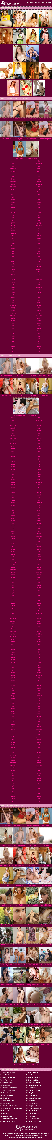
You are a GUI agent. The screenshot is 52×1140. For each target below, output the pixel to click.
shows (39, 305)
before (39, 174)
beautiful (13, 171)
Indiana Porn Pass (35, 1098)
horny (13, 243)
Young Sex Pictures (35, 1108)
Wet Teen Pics (33, 1103)
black (13, 179)
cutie (13, 197)
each (13, 202)
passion (39, 279)
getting (39, 217)
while (39, 346)
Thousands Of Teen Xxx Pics (12, 1108)
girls (39, 220)
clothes (39, 192)
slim (39, 307)
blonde (39, 179)
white (13, 349)
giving (39, 223)
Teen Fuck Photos (34, 1077)
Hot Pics (6, 1113)
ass (39, 166)
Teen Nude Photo (33, 1080)
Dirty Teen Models (35, 1082)
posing (39, 289)
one (13, 277)
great (13, 228)
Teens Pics (6, 1103)
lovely (39, 259)
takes (13, 320)
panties (13, 279)
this (39, 333)
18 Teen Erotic (7, 1116)
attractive (13, 168)
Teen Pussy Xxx (8, 1095)
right (39, 297)
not (39, 271)
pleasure (39, 287)
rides (13, 297)
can (39, 189)
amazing (39, 163)
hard (39, 230)
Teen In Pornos (34, 1113)
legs (13, 253)
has (39, 233)
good (13, 225)
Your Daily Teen (34, 1111)
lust (39, 261)
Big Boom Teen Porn (10, 1106)
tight (13, 336)
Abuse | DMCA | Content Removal (33, 1137)
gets (13, 217)
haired (13, 230)
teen (13, 323)
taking (39, 320)
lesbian (39, 253)
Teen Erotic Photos (8, 1072)
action (13, 161)
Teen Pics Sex (33, 1088)
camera (13, 189)
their (13, 328)
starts (39, 310)
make (13, 264)
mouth (39, 266)
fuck (39, 210)
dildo (13, 199)
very (39, 341)
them (39, 328)
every (13, 205)
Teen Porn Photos (9, 1090)
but (39, 186)
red (39, 295)
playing (13, 287)
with (13, 351)
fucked (13, 212)
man (13, 266)
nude (13, 274)
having (39, 235)
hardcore (13, 233)
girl (13, 220)
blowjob (13, 181)
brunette (13, 186)
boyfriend (39, 184)
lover (13, 261)
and (13, 166)
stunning (13, 315)
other (39, 277)
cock (13, 194)
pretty (13, 292)
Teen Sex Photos (8, 1093)
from (39, 207)
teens (39, 323)
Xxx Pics (31, 1075)
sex (13, 300)
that (13, 326)
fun (13, 215)
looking (13, 259)
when (13, 346)
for (39, 205)
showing (13, 305)
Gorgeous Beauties (35, 1106)
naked (13, 269)
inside (13, 248)
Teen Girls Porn (34, 1116)
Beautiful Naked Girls (10, 1118)
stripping (13, 313)
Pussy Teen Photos (8, 1077)
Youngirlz (32, 1100)
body (39, 181)
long (39, 256)
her (13, 238)
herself (39, 238)
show (39, 302)
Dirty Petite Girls (8, 1100)
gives (13, 223)
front (13, 210)
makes (39, 264)
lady (39, 251)
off (39, 274)
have (13, 235)
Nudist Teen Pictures (10, 1088)
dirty (39, 199)
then (13, 331)
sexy (39, 300)
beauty (39, 171)
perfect (13, 282)
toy (39, 338)
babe (39, 168)
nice (13, 271)
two (13, 341)
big (39, 176)
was (13, 344)
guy (39, 228)
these (39, 331)
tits (13, 338)
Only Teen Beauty (9, 1121)
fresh (13, 207)
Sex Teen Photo (7, 1080)
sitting (13, 307)
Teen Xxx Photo (33, 1072)
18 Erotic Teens (34, 1118)
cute (39, 194)
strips (39, 313)
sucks (13, 318)
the (39, 326)
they (13, 333)
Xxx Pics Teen (7, 1075)
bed (13, 174)
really (13, 295)
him (13, 241)
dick (39, 197)
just (13, 251)
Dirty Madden (33, 1093)
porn (13, 289)
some (13, 310)
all (13, 163)
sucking (39, 315)
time (39, 336)
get (39, 215)
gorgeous (39, 225)
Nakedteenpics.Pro (35, 1085)
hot (39, 243)
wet (39, 344)
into (39, 248)
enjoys (39, 202)
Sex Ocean (6, 1085)
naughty (39, 269)
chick (13, 192)
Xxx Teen (6, 1098)
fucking (39, 212)
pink (39, 284)
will (39, 349)
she (13, 302)
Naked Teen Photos (35, 1121)
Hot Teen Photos (7, 1082)
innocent (39, 246)
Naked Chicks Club (9, 1111)
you (39, 351)
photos (39, 282)
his (39, 241)
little (13, 256)
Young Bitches (33, 1095)
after (39, 161)
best (13, 176)
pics (13, 284)
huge (13, 246)
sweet (39, 318)
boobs (13, 184)
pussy (39, 292)
